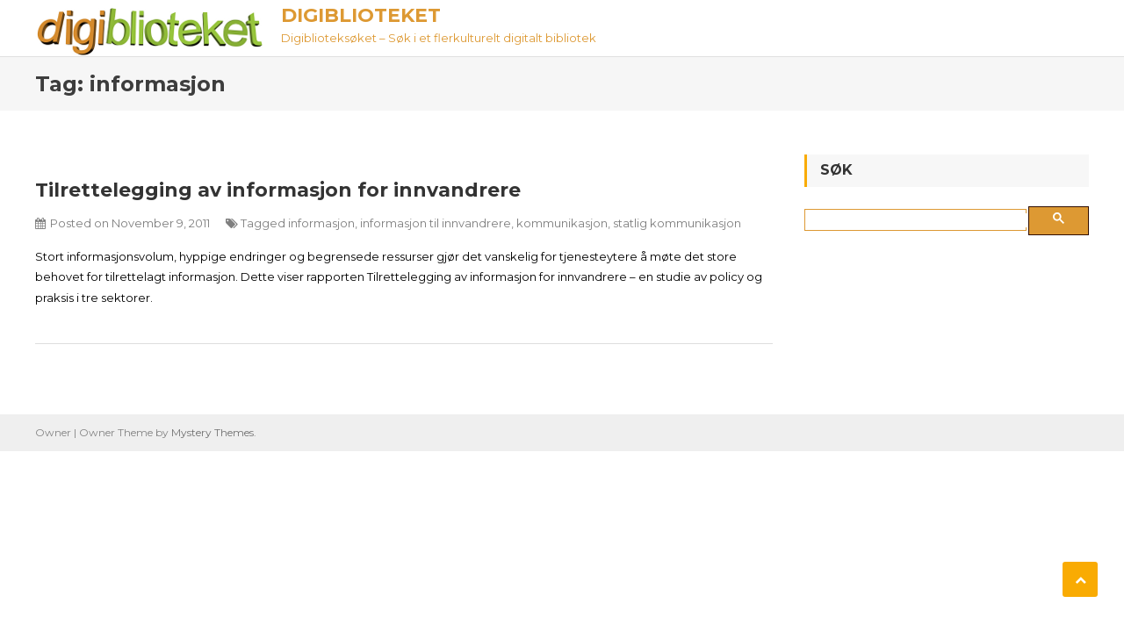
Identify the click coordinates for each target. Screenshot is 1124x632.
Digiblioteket (361, 15)
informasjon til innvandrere (435, 223)
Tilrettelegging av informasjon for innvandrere (278, 190)
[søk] (919, 220)
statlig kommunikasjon (677, 223)
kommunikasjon (562, 223)
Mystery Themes (212, 432)
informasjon (321, 223)
